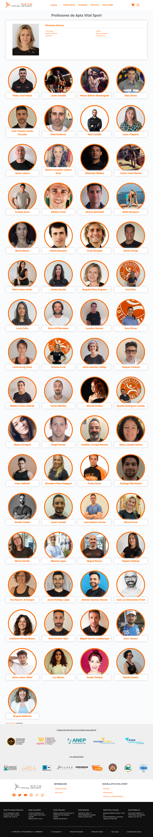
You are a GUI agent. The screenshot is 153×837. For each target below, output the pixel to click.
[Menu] (133, 5)
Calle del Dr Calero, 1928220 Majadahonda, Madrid (87, 814)
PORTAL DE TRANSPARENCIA (113, 796)
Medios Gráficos (51, 33)
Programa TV (100, 36)
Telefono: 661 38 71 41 (135, 817)
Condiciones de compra (134, 832)
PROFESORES (108, 793)
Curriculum (49, 31)
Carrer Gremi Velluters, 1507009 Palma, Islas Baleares (136, 814)
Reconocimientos (102, 33)
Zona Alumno (107, 5)
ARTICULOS (59, 793)
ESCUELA (106, 789)
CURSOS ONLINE (60, 789)
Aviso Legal (114, 832)
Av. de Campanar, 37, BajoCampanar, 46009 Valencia (11, 814)
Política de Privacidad (76, 832)
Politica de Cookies (97, 832)
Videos (98, 31)
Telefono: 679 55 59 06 (110, 819)
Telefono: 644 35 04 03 (60, 819)
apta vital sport (10, 723)
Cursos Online (69, 5)
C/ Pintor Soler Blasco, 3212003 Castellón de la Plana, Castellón (36, 815)
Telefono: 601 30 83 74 (10, 817)
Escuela (55, 5)
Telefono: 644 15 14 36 (35, 819)
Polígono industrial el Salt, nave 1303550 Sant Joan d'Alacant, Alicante (63, 815)
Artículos (48, 36)
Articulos (95, 5)
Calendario (82, 5)
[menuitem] (55, 5)
